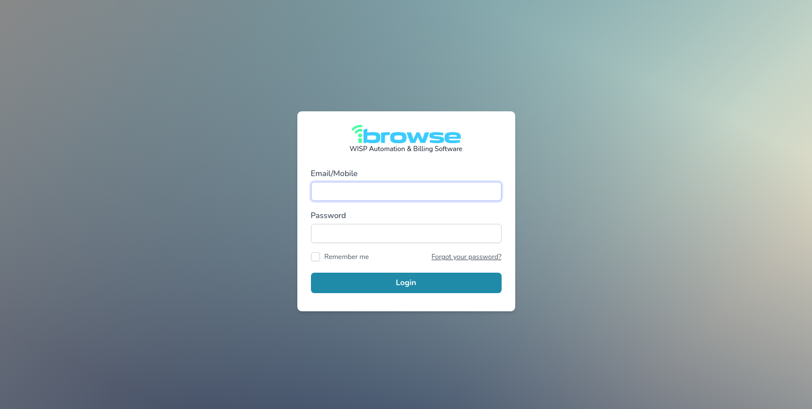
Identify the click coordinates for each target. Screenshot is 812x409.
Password (328, 215)
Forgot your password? (466, 256)
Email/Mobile (334, 173)
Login (406, 282)
